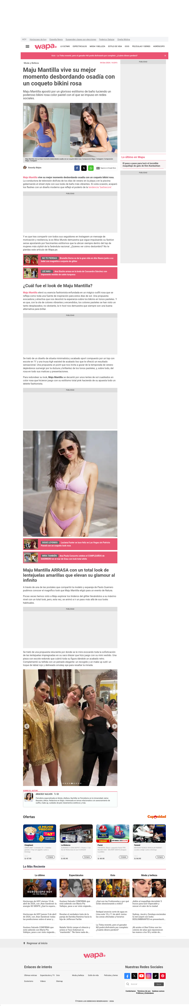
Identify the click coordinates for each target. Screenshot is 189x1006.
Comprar (50, 857)
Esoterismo (28, 981)
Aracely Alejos (34, 167)
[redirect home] (46, 47)
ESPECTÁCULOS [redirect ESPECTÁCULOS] (80, 46)
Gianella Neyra (56, 39)
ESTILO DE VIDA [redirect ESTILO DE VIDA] (115, 46)
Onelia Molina (123, 39)
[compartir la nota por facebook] (77, 168)
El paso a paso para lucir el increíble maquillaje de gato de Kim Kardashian (141, 164)
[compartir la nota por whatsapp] (91, 168)
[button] (165, 56)
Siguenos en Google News (106, 168)
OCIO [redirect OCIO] (127, 46)
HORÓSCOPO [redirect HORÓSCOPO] (159, 46)
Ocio (58, 975)
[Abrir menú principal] (27, 46)
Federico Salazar (106, 39)
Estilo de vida (93, 975)
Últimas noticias (30, 975)
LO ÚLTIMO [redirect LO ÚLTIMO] (65, 46)
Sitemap (59, 981)
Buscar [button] (159, 984)
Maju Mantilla (30, 177)
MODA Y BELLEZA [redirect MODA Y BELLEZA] (97, 46)
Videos (43, 981)
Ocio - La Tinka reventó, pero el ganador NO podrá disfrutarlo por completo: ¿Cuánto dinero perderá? (95, 55)
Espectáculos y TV (47, 975)
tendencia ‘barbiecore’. (100, 187)
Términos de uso (144, 991)
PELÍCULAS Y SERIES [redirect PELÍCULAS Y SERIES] (141, 46)
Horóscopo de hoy (38, 39)
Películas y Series (111, 975)
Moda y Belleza (31, 63)
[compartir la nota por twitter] (84, 168)
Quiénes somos (158, 991)
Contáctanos (131, 991)
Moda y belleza (78, 975)
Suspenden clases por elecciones (81, 39)
